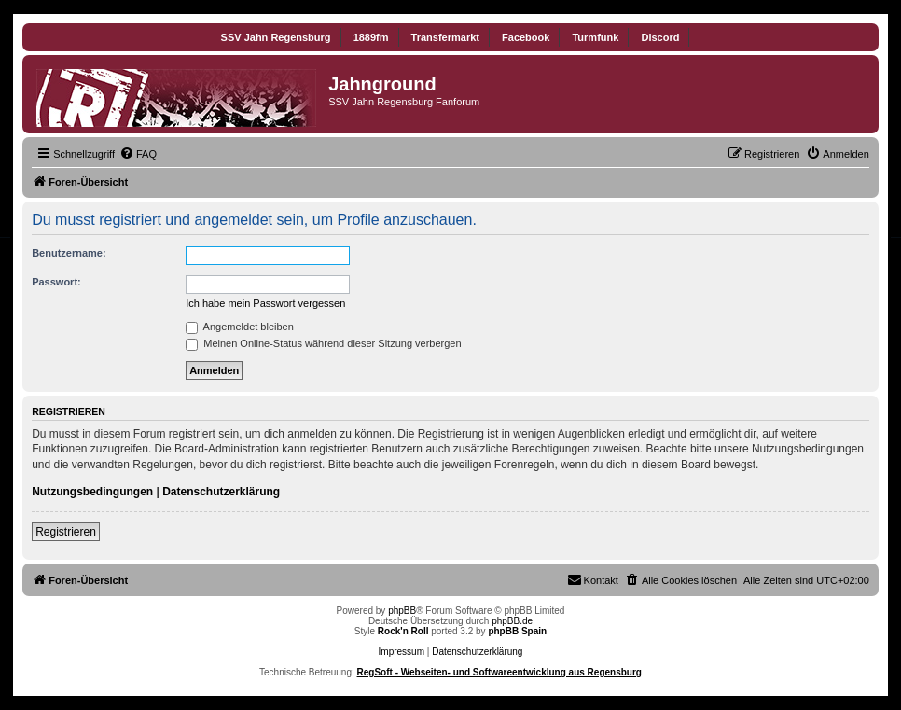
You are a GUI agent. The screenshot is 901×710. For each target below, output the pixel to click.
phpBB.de (512, 621)
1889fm (371, 37)
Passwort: (56, 281)
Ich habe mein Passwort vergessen (265, 303)
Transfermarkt (445, 37)
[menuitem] (138, 154)
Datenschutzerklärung (221, 491)
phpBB (402, 611)
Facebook (525, 37)
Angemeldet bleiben (240, 326)
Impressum (401, 652)
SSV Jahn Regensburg (276, 37)
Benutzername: (68, 252)
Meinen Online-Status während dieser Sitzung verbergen (323, 343)
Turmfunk (595, 37)
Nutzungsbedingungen (92, 491)
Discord (660, 37)
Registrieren (65, 531)
